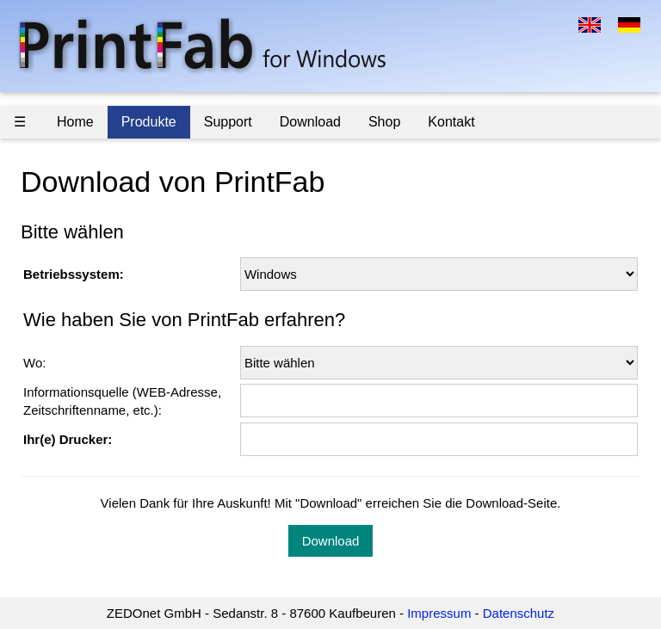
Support (228, 121)
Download (310, 121)
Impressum (439, 613)
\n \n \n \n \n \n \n (439, 362)
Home (75, 121)
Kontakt (451, 121)
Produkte (148, 121)
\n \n (439, 274)
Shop (384, 121)
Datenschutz (518, 613)
